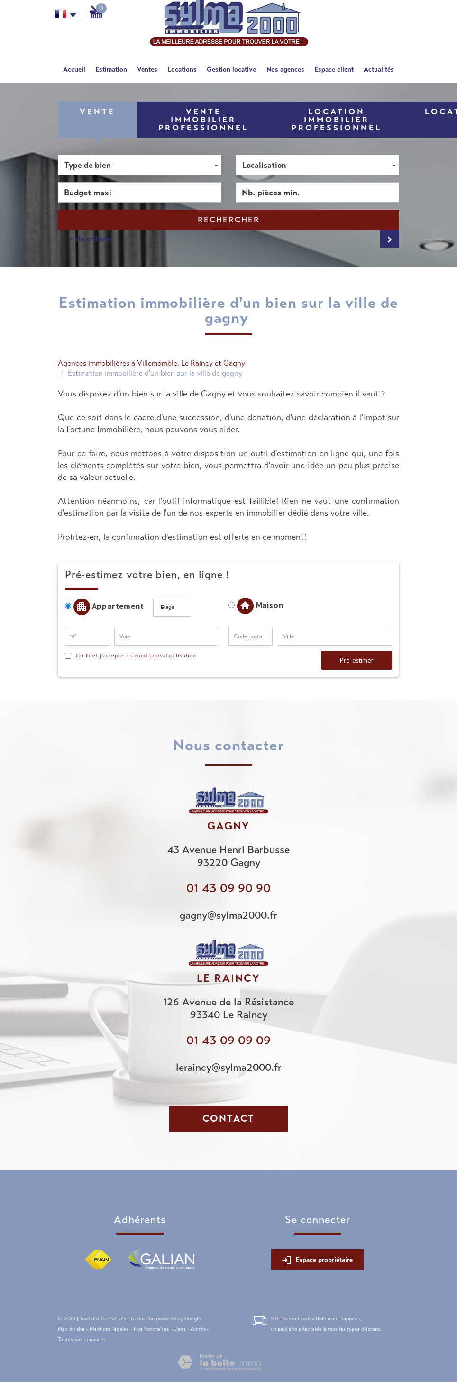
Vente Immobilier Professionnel (203, 120)
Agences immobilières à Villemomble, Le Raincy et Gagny (151, 363)
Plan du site (71, 1329)
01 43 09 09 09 (228, 1040)
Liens (180, 1329)
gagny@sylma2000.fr (228, 915)
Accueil (74, 69)
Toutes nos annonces (82, 1339)
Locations (182, 69)
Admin (198, 1329)
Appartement (108, 607)
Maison (255, 606)
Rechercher (229, 220)
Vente (97, 112)
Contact (228, 1118)
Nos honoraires (151, 1329)
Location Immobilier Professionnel (337, 120)
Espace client (334, 69)
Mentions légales (109, 1329)
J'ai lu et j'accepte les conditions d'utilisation (134, 655)
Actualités (379, 69)
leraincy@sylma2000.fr (229, 1067)
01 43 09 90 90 (228, 888)
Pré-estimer (357, 660)
